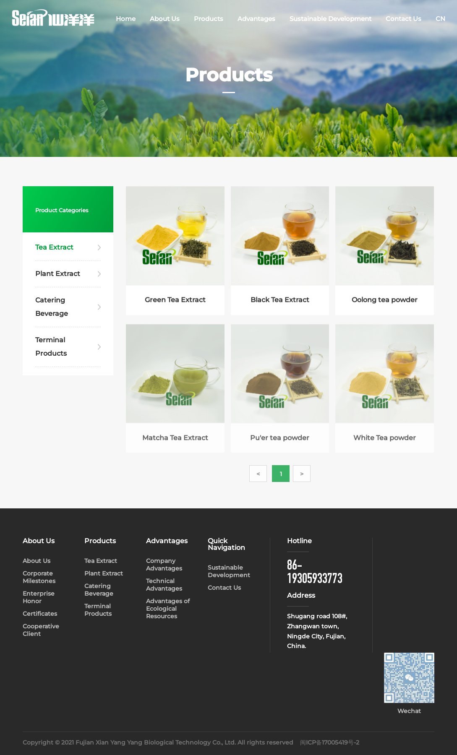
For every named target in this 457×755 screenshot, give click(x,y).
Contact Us (403, 19)
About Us (165, 19)
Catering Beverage (51, 307)
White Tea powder (384, 441)
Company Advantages (164, 564)
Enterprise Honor (39, 597)
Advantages (256, 19)
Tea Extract (54, 247)
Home (126, 19)
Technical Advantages (164, 584)
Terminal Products (51, 346)
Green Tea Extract (175, 301)
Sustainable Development (330, 19)
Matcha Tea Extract (175, 441)
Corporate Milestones (39, 577)
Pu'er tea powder (279, 441)
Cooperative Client (41, 630)
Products (208, 19)
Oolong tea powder (385, 301)
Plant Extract (57, 274)
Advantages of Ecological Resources (168, 608)
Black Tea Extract (280, 301)
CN (440, 19)
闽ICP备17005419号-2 (329, 742)
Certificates (40, 613)
